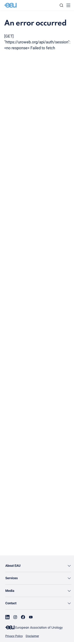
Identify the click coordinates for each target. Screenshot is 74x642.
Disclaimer (32, 636)
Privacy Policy (14, 636)
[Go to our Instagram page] (15, 617)
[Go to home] (10, 5)
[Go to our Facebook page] (23, 617)
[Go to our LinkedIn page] (7, 617)
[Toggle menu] (68, 5)
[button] (38, 566)
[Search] (61, 5)
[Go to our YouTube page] (31, 617)
